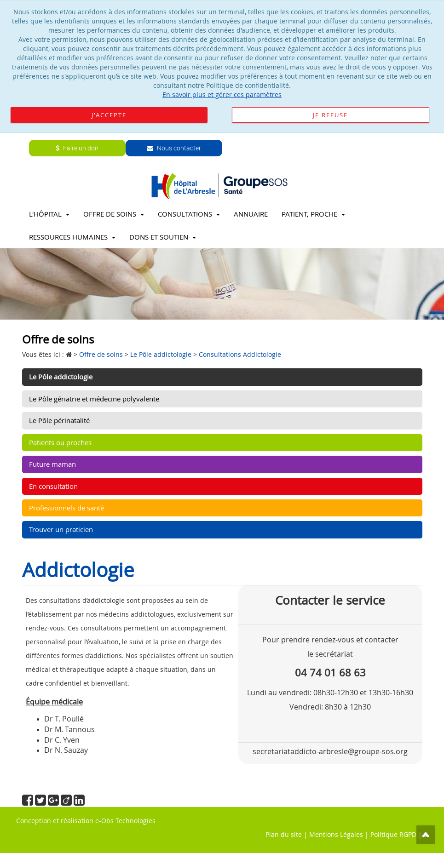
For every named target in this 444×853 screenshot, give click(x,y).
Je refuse (330, 115)
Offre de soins (113, 213)
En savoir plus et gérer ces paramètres (222, 94)
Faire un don (77, 147)
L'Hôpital (49, 213)
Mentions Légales (336, 834)
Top (425, 834)
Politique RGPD (393, 834)
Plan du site (283, 834)
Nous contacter (174, 147)
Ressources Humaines (72, 236)
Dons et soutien (162, 236)
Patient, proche (313, 213)
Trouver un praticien (61, 529)
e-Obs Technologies (125, 820)
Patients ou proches (60, 442)
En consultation (53, 486)
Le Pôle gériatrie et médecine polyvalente (94, 398)
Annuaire (251, 213)
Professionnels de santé (66, 507)
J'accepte (109, 115)
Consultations (189, 213)
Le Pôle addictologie (60, 376)
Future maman (52, 464)
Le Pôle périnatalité (59, 420)
